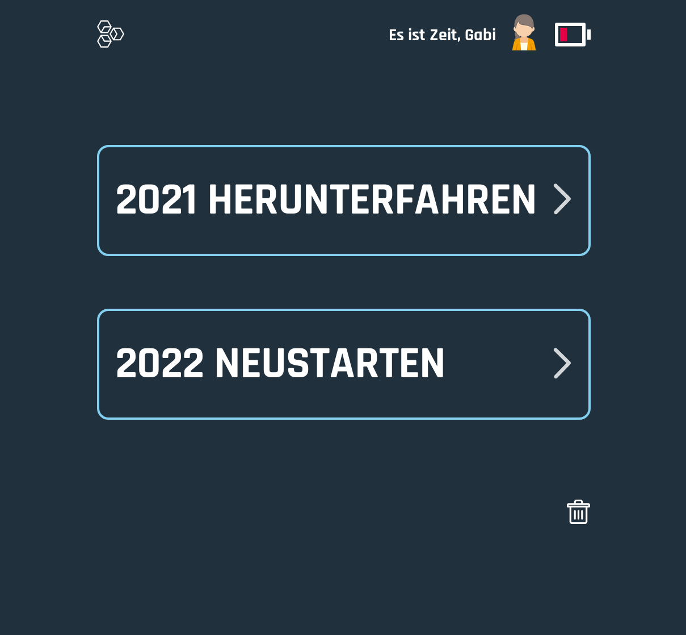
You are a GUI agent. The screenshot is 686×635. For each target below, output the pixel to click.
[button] (343, 364)
